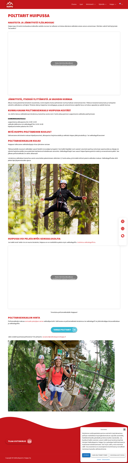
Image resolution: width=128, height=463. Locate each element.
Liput (81, 4)
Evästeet (99, 459)
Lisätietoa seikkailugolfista (86, 242)
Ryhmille (101, 4)
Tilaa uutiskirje (17, 441)
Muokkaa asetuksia (117, 455)
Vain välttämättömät (100, 455)
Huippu (112, 4)
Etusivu (74, 4)
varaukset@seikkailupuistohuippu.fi (54, 337)
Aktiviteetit (90, 4)
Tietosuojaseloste (106, 459)
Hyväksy (86, 455)
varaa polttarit (62, 329)
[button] (124, 429)
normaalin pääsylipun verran (34, 321)
